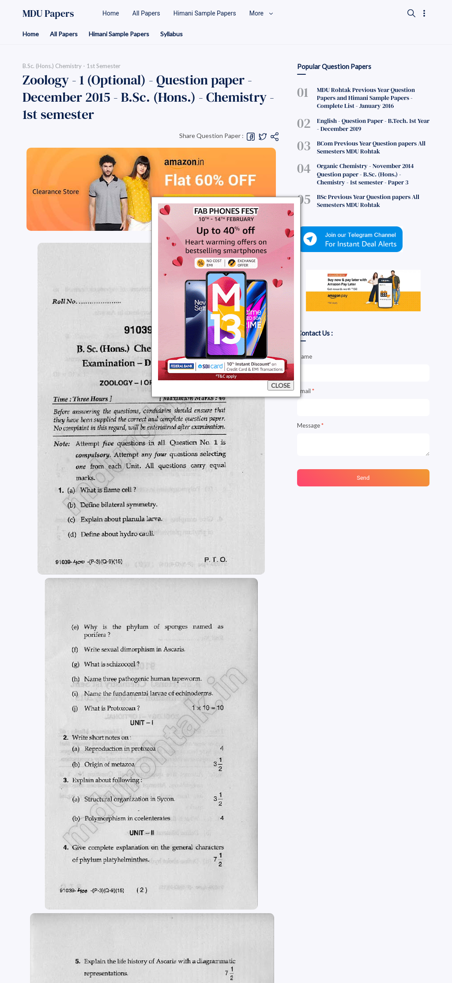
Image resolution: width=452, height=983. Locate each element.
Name (304, 356)
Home (31, 34)
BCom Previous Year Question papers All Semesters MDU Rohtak (371, 147)
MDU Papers (48, 13)
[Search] (411, 13)
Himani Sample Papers (119, 34)
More (261, 13)
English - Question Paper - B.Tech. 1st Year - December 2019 (373, 124)
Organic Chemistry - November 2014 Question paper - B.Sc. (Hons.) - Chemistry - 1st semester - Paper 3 (365, 173)
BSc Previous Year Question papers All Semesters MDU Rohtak (368, 200)
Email (305, 390)
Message (310, 425)
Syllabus (171, 34)
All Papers (64, 34)
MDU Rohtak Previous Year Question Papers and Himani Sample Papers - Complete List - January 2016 (366, 97)
